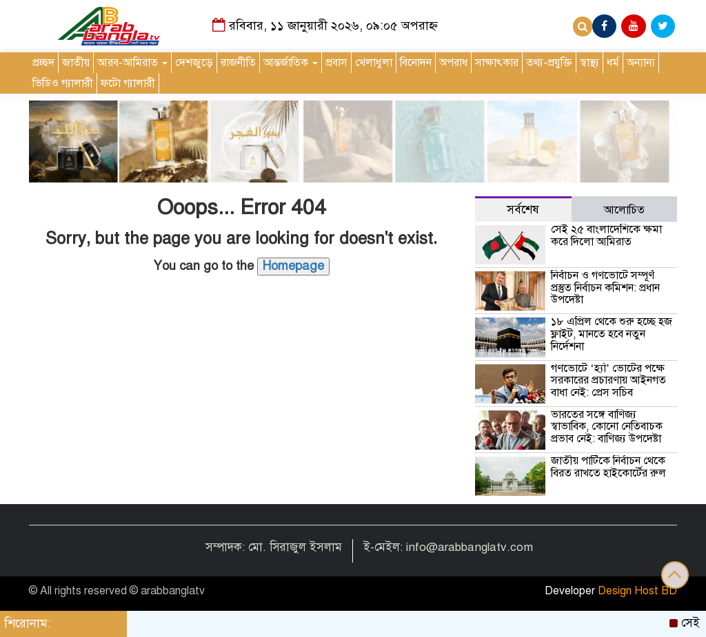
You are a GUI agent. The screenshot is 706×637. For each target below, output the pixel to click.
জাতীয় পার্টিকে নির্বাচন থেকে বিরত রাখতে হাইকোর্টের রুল (608, 467)
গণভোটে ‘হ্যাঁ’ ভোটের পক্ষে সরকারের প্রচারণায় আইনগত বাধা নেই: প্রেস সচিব (608, 380)
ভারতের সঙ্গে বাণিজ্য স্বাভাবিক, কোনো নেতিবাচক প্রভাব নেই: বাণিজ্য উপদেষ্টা (607, 427)
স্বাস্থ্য (589, 63)
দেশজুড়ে (194, 63)
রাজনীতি (238, 63)
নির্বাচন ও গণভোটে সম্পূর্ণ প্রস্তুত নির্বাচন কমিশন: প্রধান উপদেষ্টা (605, 287)
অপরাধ (453, 63)
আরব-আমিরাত (132, 63)
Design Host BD (637, 591)
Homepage (293, 265)
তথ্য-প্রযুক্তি (549, 63)
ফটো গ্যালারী (128, 83)
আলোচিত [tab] (624, 210)
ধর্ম (613, 63)
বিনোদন (416, 63)
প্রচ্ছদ (43, 63)
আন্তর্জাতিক (290, 63)
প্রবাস (336, 63)
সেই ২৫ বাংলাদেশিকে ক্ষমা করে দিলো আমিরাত (606, 235)
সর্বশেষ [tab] (523, 209)
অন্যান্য (641, 63)
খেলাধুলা (373, 63)
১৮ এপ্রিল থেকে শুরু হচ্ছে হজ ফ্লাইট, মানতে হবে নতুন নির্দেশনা (611, 334)
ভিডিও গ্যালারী (62, 83)
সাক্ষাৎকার (496, 63)
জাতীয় (76, 63)
